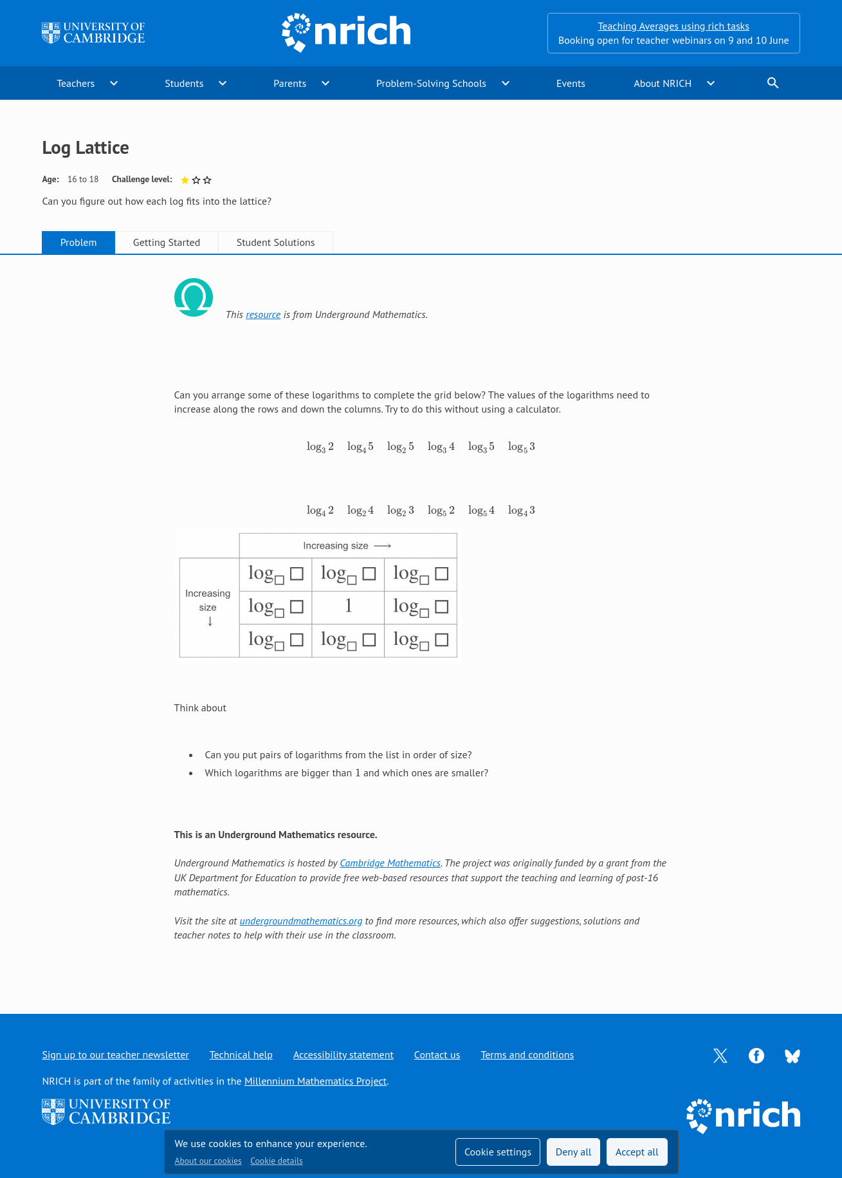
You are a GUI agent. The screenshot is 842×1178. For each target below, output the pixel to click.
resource (263, 314)
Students (184, 83)
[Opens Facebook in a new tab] (756, 1054)
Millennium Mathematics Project (315, 1080)
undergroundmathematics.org (301, 920)
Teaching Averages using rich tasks (673, 25)
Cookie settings (497, 1151)
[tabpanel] (421, 621)
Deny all (574, 1151)
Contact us (437, 1054)
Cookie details (276, 1160)
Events (570, 83)
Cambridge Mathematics (390, 862)
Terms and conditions (527, 1054)
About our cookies (208, 1160)
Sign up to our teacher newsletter (115, 1054)
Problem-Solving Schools (431, 83)
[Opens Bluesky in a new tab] (792, 1055)
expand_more (114, 83)
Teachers (76, 83)
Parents (289, 83)
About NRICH (662, 83)
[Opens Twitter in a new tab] (720, 1054)
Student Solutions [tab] (276, 242)
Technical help (241, 1054)
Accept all (637, 1151)
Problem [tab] (78, 242)
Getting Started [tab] (166, 242)
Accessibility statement (343, 1054)
